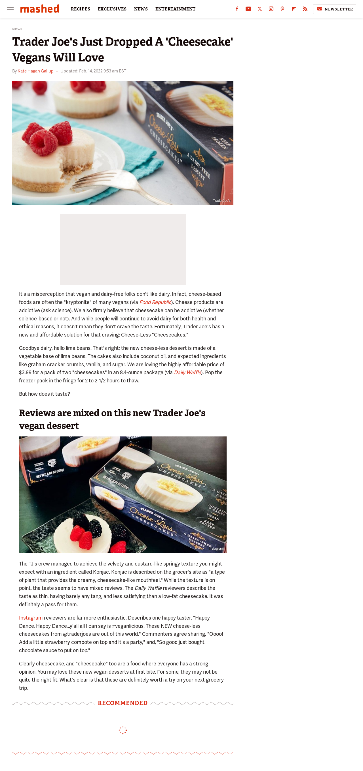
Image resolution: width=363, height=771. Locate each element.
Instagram (216, 548)
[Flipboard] (293, 10)
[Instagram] (271, 10)
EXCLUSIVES (112, 9)
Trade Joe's (222, 200)
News (17, 29)
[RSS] (305, 10)
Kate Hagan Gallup (36, 71)
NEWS (141, 9)
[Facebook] (237, 10)
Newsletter (334, 9)
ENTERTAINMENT (175, 9)
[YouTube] (248, 10)
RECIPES (80, 9)
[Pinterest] (282, 10)
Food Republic (155, 302)
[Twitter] (259, 10)
